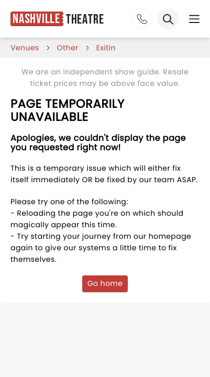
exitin (106, 47)
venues (24, 47)
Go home (105, 283)
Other (68, 47)
